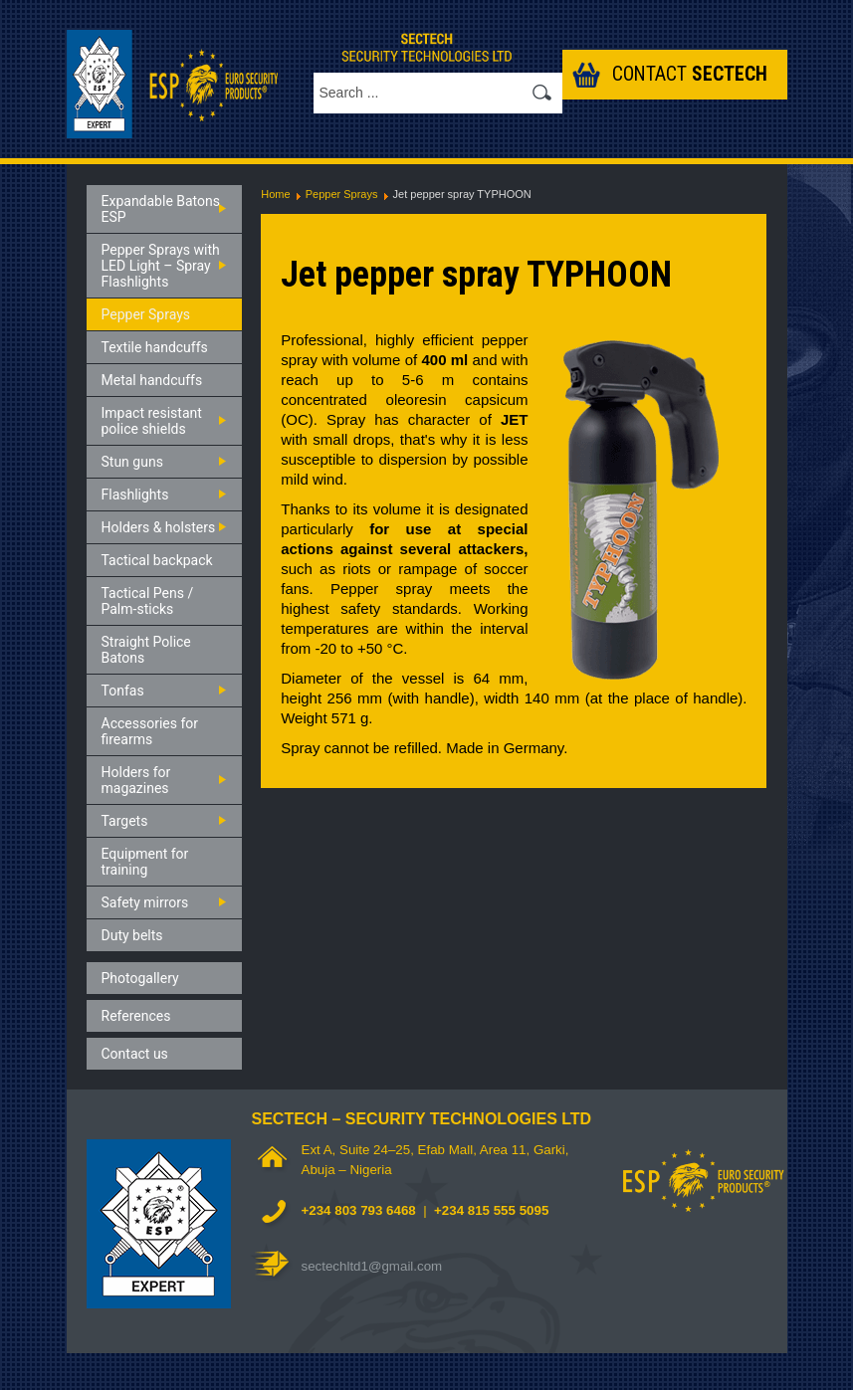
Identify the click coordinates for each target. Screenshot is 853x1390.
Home (275, 194)
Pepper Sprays (342, 194)
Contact (689, 74)
